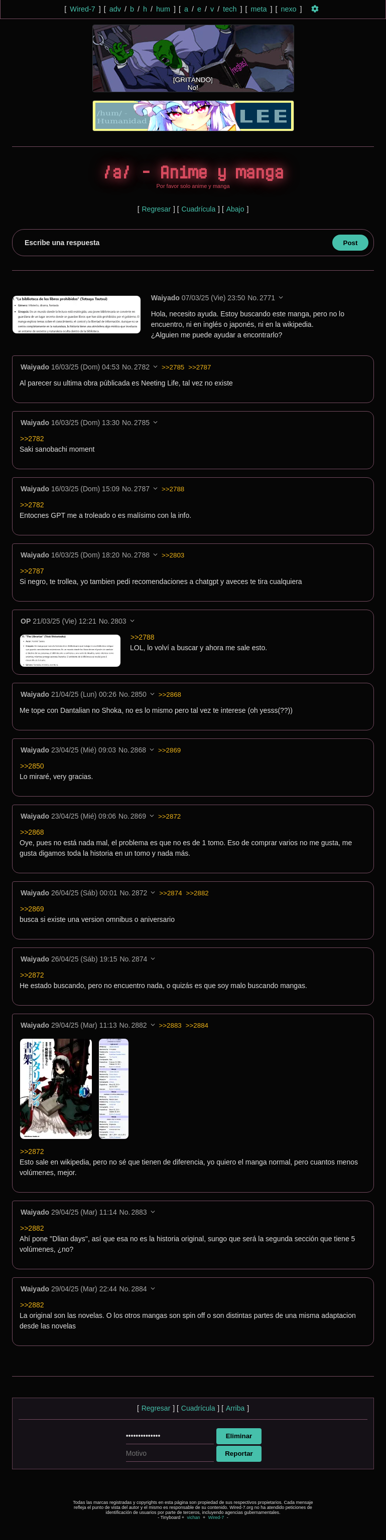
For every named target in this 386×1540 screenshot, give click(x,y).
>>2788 (173, 489)
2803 (118, 621)
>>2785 (173, 367)
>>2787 (199, 367)
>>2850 (32, 766)
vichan (193, 1517)
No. (253, 298)
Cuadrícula (199, 209)
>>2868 (170, 694)
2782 (142, 367)
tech (229, 9)
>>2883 (170, 1025)
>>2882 (197, 893)
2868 (138, 750)
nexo (288, 9)
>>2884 (197, 1025)
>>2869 (169, 750)
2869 (138, 816)
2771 (267, 298)
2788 (142, 555)
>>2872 (169, 816)
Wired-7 (82, 9)
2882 (139, 1025)
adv (115, 9)
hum (163, 9)
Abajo (235, 209)
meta (258, 9)
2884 (139, 1289)
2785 (142, 423)
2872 (139, 893)
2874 (139, 959)
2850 (139, 694)
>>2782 (32, 439)
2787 (142, 489)
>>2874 (170, 893)
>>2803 (173, 555)
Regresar (156, 209)
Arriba (235, 1408)
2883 (139, 1212)
